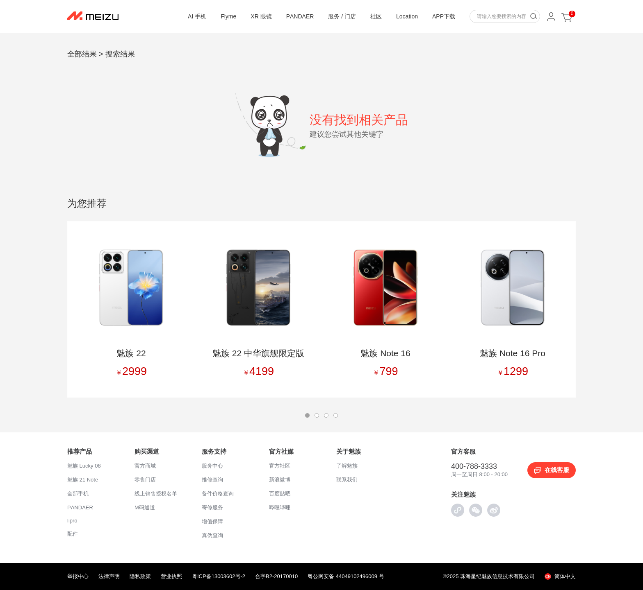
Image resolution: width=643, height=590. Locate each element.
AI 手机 (197, 16)
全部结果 (82, 54)
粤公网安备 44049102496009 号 (346, 576)
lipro (72, 521)
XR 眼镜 (261, 16)
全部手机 (78, 494)
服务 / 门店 (342, 16)
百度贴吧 (279, 494)
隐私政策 (140, 576)
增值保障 (212, 521)
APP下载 (443, 16)
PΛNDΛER (300, 16)
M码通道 (145, 507)
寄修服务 (212, 507)
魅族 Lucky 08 (84, 466)
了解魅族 (347, 466)
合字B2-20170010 (276, 576)
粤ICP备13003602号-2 (218, 576)
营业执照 (171, 576)
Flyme (228, 16)
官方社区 (279, 466)
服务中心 (212, 466)
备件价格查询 (218, 494)
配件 (72, 534)
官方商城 (145, 466)
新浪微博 (279, 480)
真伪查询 (212, 535)
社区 (376, 16)
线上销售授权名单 (156, 494)
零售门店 (145, 480)
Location (407, 16)
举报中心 (78, 576)
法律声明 (109, 576)
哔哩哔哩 (279, 507)
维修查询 (212, 480)
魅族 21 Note (82, 480)
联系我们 (347, 480)
